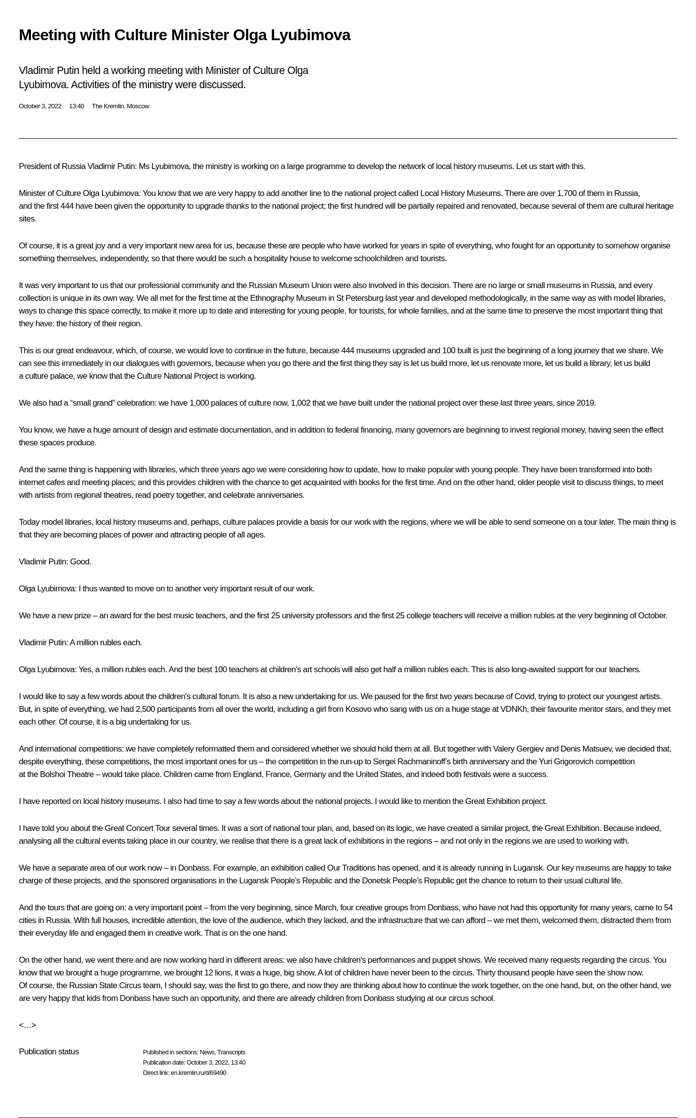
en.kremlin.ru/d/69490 (198, 1072)
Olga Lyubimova (111, 193)
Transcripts (231, 1052)
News (206, 1052)
